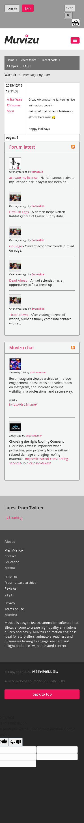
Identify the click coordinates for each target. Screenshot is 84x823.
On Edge (16, 246)
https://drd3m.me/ (23, 404)
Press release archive (20, 582)
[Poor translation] (16, 742)
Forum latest (22, 147)
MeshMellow (14, 550)
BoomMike (38, 206)
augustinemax (34, 435)
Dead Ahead (18, 280)
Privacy (9, 603)
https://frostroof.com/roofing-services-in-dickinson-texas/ (39, 461)
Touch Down (19, 315)
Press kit (10, 577)
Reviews (10, 588)
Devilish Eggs (19, 212)
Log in (12, 8)
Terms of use (14, 609)
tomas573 (37, 171)
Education (11, 562)
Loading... (14, 517)
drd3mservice (37, 372)
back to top (42, 694)
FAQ (25, 66)
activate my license (24, 177)
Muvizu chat (21, 347)
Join (28, 8)
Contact (10, 556)
